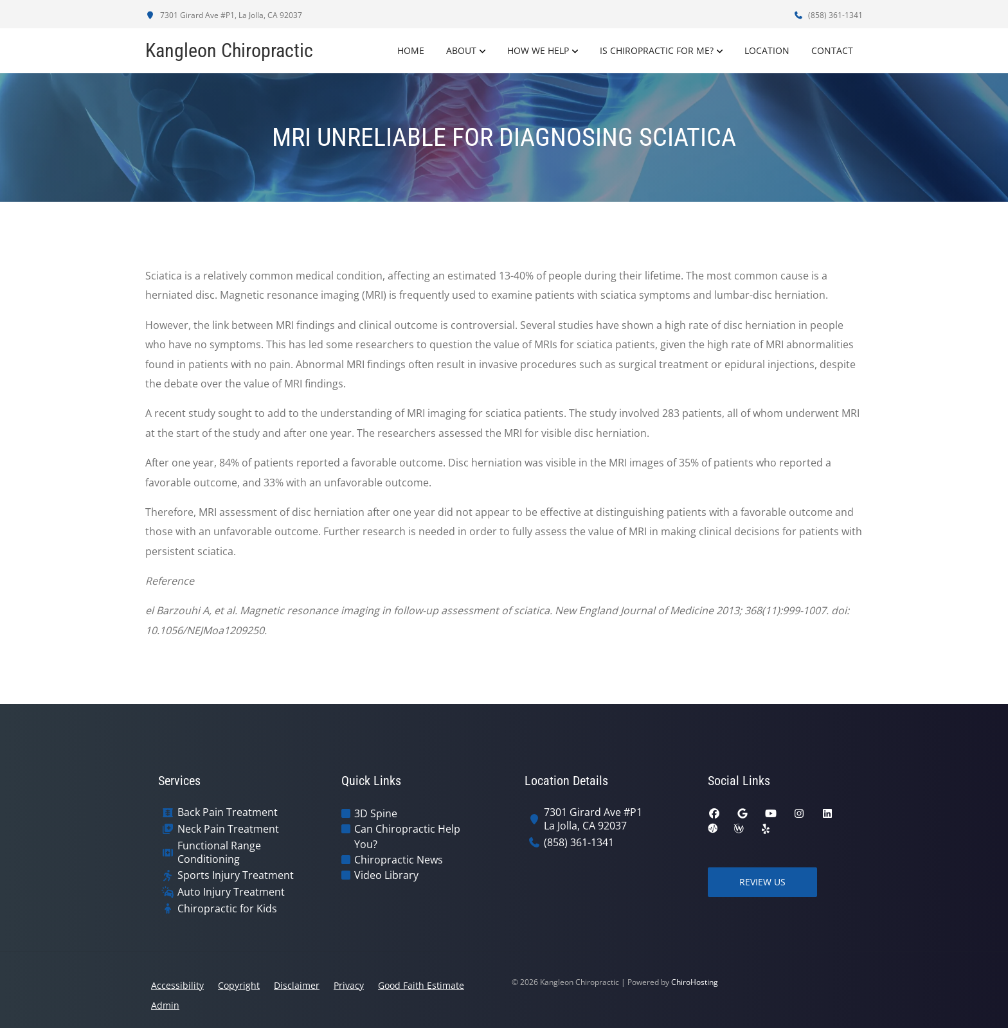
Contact (832, 50)
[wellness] (739, 829)
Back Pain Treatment (227, 812)
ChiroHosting (694, 982)
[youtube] (770, 813)
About (461, 50)
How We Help (538, 50)
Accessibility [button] (177, 985)
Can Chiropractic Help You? (407, 836)
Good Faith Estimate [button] (421, 985)
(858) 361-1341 (828, 15)
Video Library (386, 875)
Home (410, 50)
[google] (742, 813)
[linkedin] (827, 813)
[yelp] (765, 829)
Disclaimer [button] (297, 985)
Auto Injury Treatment (231, 892)
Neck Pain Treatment (228, 829)
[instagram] (799, 813)
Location (766, 50)
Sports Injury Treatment (235, 875)
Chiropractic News (398, 860)
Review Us (762, 882)
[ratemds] (713, 829)
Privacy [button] (349, 985)
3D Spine (375, 813)
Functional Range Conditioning (219, 852)
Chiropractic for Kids (227, 909)
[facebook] (714, 813)
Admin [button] (165, 1005)
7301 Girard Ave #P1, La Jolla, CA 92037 (223, 15)
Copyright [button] (239, 985)
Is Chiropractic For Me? (657, 50)
